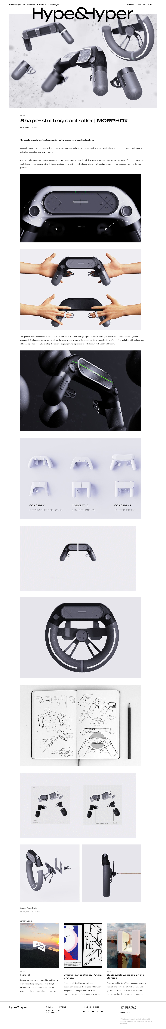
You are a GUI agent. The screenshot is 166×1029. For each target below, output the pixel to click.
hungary (23, 971)
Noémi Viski (24, 128)
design (22, 116)
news (109, 971)
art (65, 971)
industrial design (33, 912)
